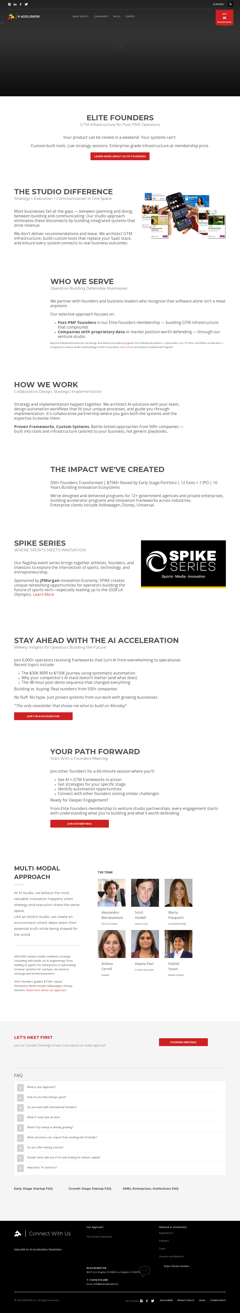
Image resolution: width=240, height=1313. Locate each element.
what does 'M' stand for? (42, 1167)
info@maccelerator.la (106, 1284)
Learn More (43, 594)
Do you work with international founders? (52, 1107)
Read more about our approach (46, 990)
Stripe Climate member (174, 1266)
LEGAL (202, 1300)
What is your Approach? (41, 1087)
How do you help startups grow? (46, 1097)
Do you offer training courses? (45, 1147)
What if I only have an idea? (43, 1117)
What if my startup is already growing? (50, 1127)
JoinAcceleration (224, 18)
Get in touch (127, 347)
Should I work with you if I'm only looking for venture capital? (63, 1157)
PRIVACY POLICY (185, 1300)
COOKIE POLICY (218, 1300)
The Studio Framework (99, 1236)
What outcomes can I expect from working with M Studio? (62, 1137)
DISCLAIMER (166, 1300)
